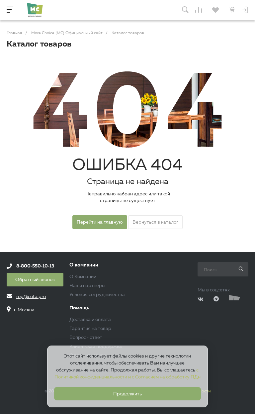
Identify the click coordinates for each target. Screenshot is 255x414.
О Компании (82, 276)
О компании (83, 265)
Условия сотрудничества (97, 294)
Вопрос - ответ (85, 337)
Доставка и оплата (90, 319)
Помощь (79, 308)
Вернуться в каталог (155, 222)
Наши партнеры (87, 285)
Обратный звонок (35, 279)
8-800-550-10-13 (35, 266)
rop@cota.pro (31, 296)
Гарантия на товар (90, 328)
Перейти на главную (100, 222)
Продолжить (127, 394)
